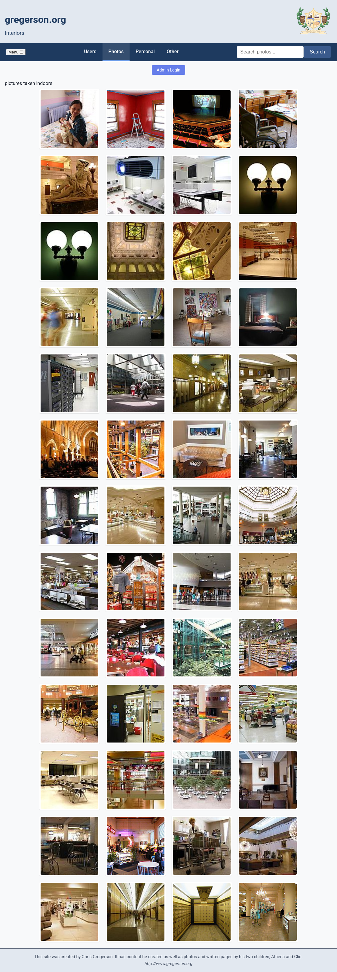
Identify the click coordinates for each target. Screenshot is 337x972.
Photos (116, 51)
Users (90, 51)
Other (172, 51)
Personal (145, 51)
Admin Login (168, 70)
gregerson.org (35, 19)
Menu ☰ (15, 52)
